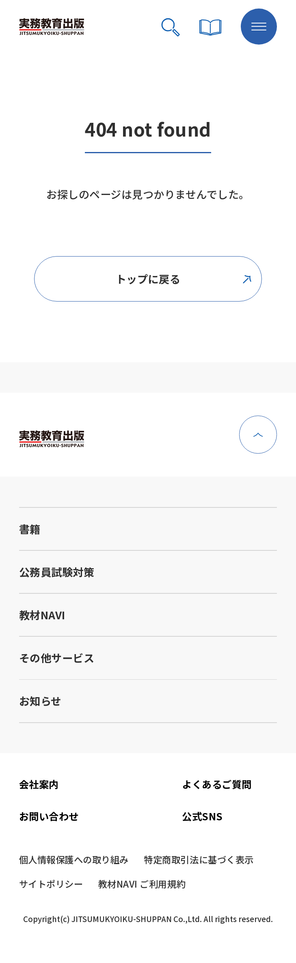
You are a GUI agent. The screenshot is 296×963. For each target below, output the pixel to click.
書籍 (30, 529)
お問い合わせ (49, 816)
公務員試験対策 (57, 572)
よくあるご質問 (217, 784)
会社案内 (39, 784)
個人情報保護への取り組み (74, 859)
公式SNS (202, 816)
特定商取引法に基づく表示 (198, 859)
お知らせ (40, 700)
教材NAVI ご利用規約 (142, 883)
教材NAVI (42, 615)
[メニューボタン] (259, 27)
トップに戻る (184, 279)
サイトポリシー (51, 883)
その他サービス (57, 658)
